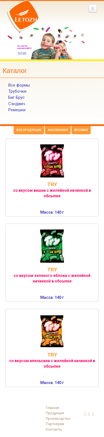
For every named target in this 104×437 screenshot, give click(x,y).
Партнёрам (55, 424)
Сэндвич (16, 103)
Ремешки (17, 109)
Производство (58, 418)
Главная (52, 408)
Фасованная (58, 130)
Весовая (81, 130)
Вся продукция (28, 130)
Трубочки (17, 91)
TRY (52, 184)
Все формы (19, 85)
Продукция (55, 413)
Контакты (54, 429)
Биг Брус (16, 97)
